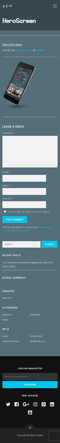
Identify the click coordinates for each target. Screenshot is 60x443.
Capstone (7, 314)
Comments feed (10, 341)
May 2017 (7, 298)
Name (6, 172)
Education (35, 314)
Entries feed (36, 336)
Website (7, 198)
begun (40, 50)
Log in (5, 336)
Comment (8, 133)
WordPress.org (37, 341)
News (5, 319)
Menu (54, 6)
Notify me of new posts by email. (29, 212)
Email (7, 185)
